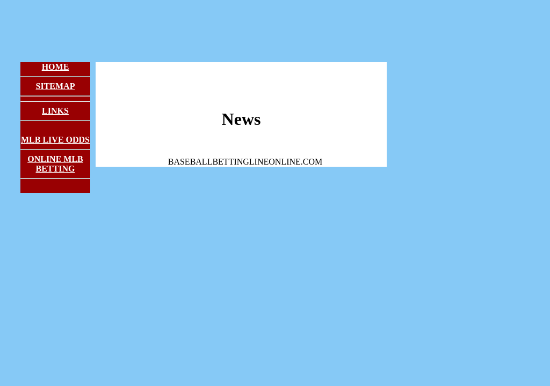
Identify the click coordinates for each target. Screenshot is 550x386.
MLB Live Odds (55, 139)
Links (55, 110)
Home (55, 66)
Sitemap (55, 86)
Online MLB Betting (55, 163)
